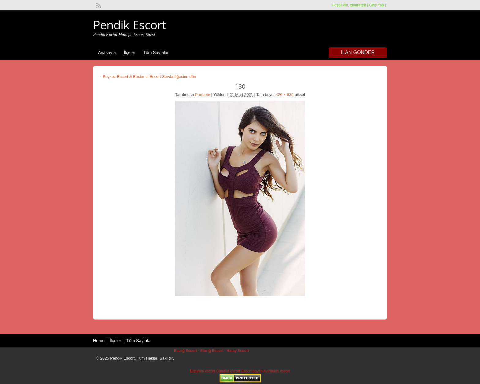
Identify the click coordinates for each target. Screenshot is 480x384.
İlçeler (129, 52)
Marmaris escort (277, 371)
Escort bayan (252, 371)
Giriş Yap (376, 5)
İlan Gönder (358, 52)
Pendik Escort (129, 25)
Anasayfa (107, 52)
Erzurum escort (202, 371)
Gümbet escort (228, 371)
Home (98, 340)
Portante (202, 94)
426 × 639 (285, 94)
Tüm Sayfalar (156, 52)
